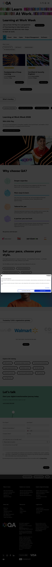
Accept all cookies (42, 290)
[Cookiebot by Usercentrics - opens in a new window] (45, 275)
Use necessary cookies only (26, 290)
